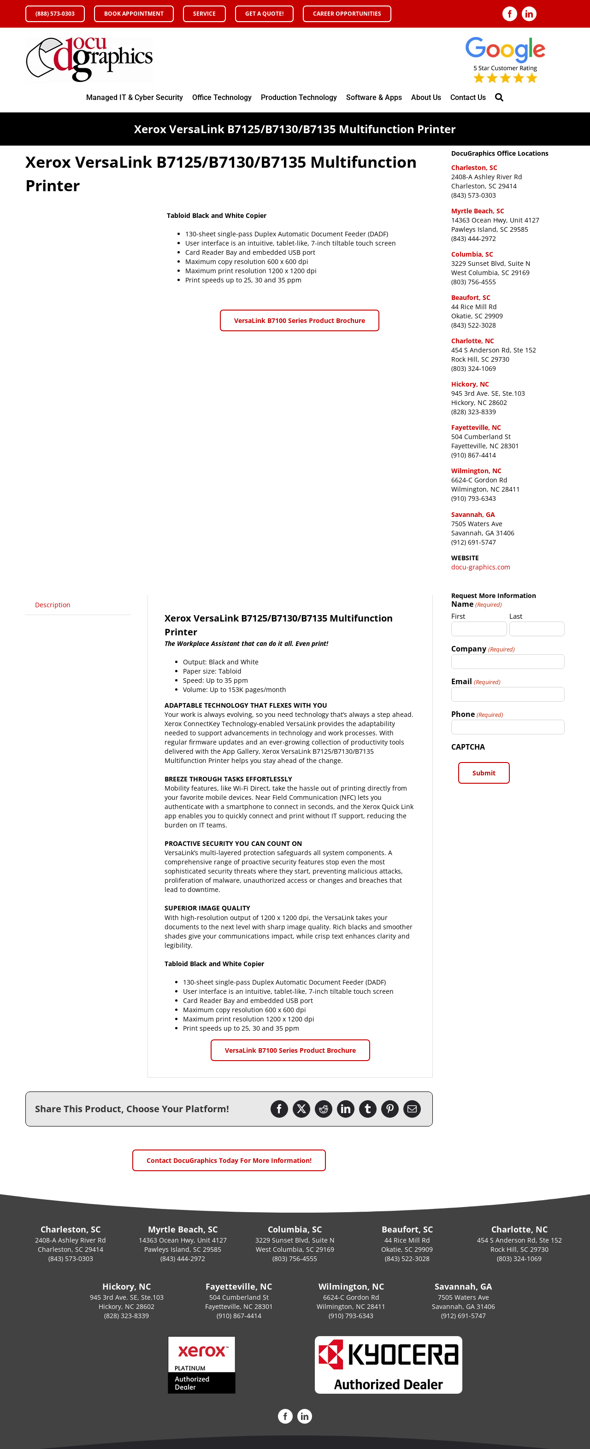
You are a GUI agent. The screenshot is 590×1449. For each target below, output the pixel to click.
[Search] (499, 98)
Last (515, 616)
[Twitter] (301, 1109)
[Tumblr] (368, 1109)
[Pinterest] (390, 1109)
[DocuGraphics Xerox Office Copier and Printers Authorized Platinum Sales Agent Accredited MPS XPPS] (90, 39)
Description (53, 604)
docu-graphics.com (480, 567)
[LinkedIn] (346, 1109)
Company (482, 649)
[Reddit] (324, 1109)
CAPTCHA (468, 747)
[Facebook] (279, 1109)
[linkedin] (529, 13)
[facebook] (509, 13)
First (458, 616)
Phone (477, 714)
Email (475, 681)
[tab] (52, 605)
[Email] (412, 1109)
